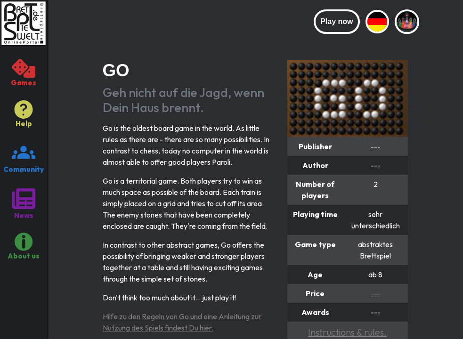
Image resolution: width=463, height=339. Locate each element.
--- (376, 293)
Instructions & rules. (347, 332)
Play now (336, 21)
